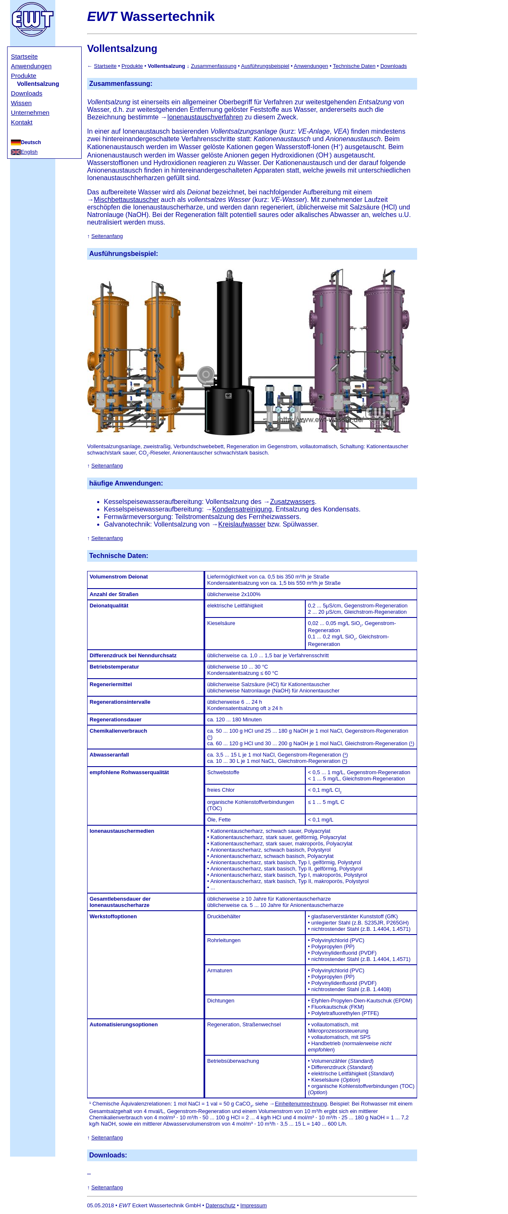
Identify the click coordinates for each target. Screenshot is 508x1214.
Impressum (253, 1205)
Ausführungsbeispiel (265, 66)
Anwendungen (31, 66)
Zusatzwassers (292, 501)
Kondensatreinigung (242, 509)
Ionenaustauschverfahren (205, 117)
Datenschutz (220, 1205)
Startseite (24, 56)
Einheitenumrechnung (301, 1103)
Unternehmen (30, 112)
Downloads (26, 93)
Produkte (23, 75)
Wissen (21, 102)
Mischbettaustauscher (126, 199)
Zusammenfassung (214, 66)
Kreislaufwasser (242, 524)
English (29, 152)
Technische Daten (354, 66)
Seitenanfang (107, 236)
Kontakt (22, 122)
